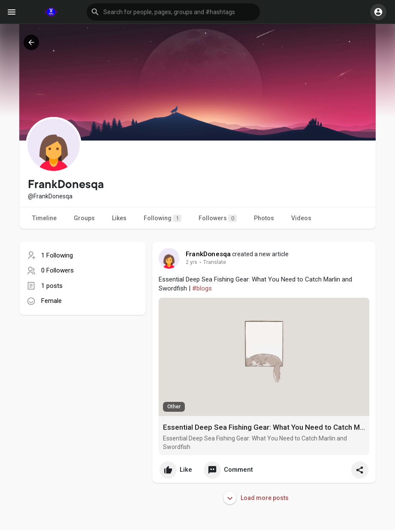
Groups (84, 218)
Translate (210, 262)
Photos (264, 218)
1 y (189, 262)
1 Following (57, 255)
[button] (173, 12)
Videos (301, 218)
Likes (119, 218)
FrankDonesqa (208, 254)
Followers (218, 218)
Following (162, 218)
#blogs (202, 288)
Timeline (44, 218)
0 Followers (57, 270)
